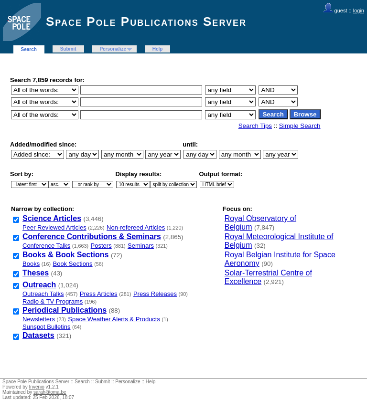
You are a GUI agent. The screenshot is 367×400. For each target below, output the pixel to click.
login (358, 10)
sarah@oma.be (49, 392)
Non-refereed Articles (136, 227)
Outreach (39, 285)
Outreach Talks (43, 293)
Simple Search (300, 125)
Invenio (36, 386)
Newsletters (38, 319)
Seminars (141, 245)
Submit (68, 49)
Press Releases (155, 293)
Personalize (112, 49)
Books (31, 263)
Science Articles (51, 218)
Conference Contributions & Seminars (91, 236)
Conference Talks (46, 245)
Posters (101, 245)
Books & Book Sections (65, 255)
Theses (35, 273)
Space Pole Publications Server (146, 21)
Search (29, 49)
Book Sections (72, 263)
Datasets (38, 335)
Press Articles (99, 293)
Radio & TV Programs (52, 301)
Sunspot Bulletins (46, 326)
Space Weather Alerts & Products (114, 319)
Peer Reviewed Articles (54, 227)
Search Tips (255, 125)
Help (157, 49)
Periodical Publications (64, 310)
